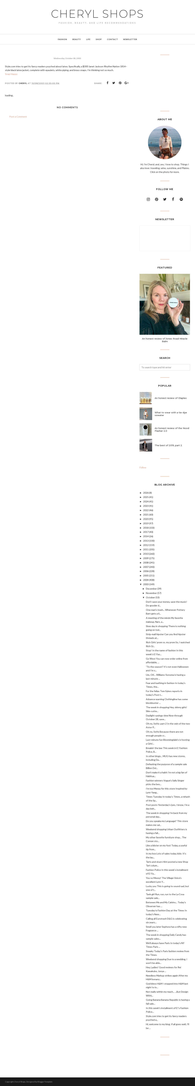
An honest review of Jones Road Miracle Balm (164, 340)
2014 (146, 536)
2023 (146, 505)
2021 (146, 514)
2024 (146, 501)
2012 (146, 545)
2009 (146, 558)
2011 (146, 549)
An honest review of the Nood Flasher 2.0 (172, 429)
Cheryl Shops (97, 13)
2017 (146, 531)
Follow (143, 467)
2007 (146, 566)
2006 (146, 571)
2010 (146, 553)
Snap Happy (11, 74)
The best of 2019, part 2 (168, 445)
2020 (146, 519)
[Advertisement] (165, 83)
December (151, 588)
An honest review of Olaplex (171, 398)
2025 (146, 497)
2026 (146, 492)
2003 (146, 584)
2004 (146, 579)
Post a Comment (18, 116)
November (151, 593)
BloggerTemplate (44, 1082)
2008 (146, 562)
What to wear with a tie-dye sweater (171, 414)
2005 (146, 575)
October (150, 597)
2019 (146, 523)
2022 (146, 510)
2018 (146, 527)
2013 (146, 540)
